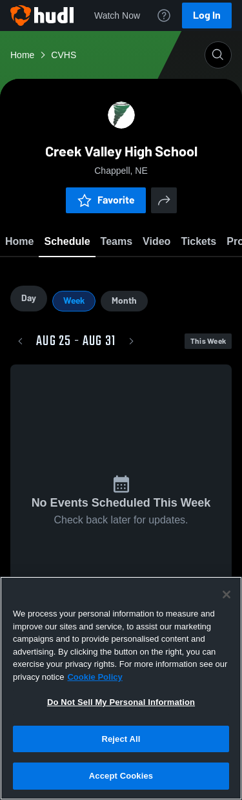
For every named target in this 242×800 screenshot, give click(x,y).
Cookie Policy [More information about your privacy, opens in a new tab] (94, 677)
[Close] (226, 594)
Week (74, 302)
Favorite (106, 200)
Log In (207, 15)
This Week (208, 342)
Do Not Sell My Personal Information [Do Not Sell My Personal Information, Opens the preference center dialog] (121, 702)
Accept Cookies (121, 776)
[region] (121, 688)
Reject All (120, 739)
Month (124, 302)
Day (28, 299)
